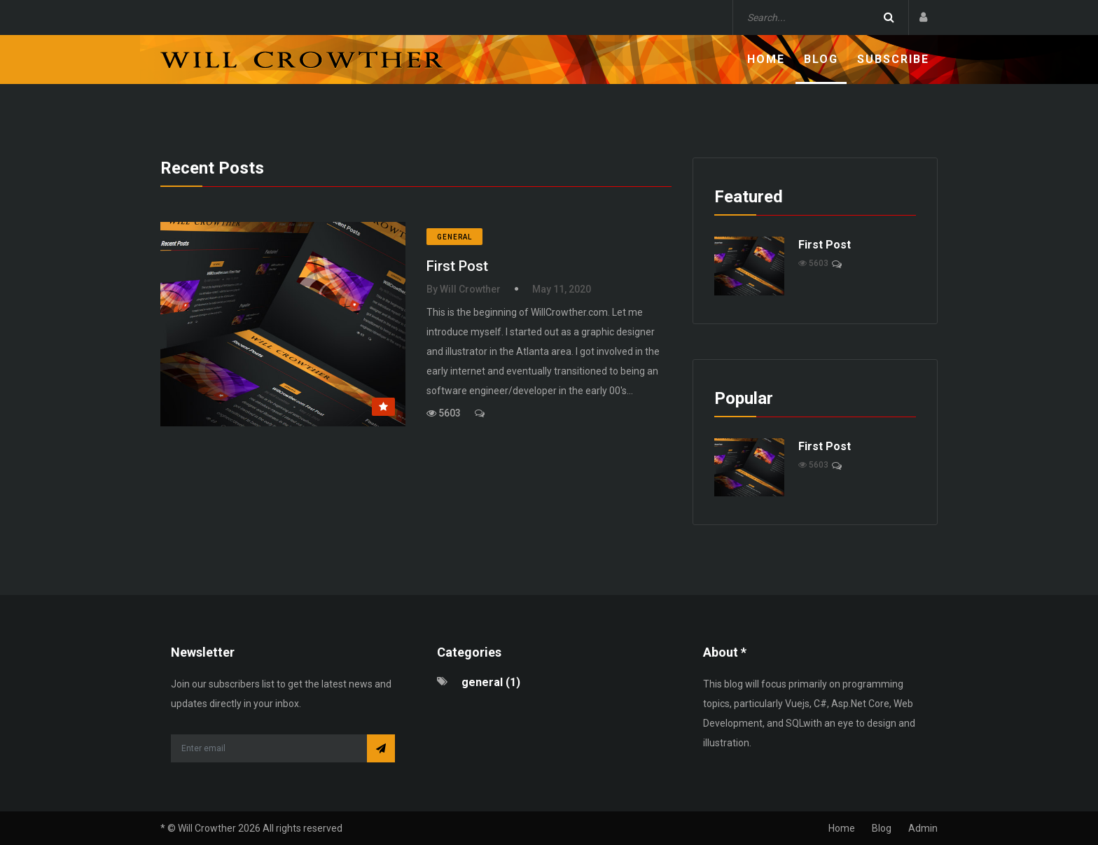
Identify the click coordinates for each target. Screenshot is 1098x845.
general (454, 237)
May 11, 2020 (561, 289)
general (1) (490, 682)
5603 (443, 413)
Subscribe (893, 59)
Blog (821, 59)
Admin (923, 828)
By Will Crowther (463, 289)
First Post (457, 266)
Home (766, 59)
